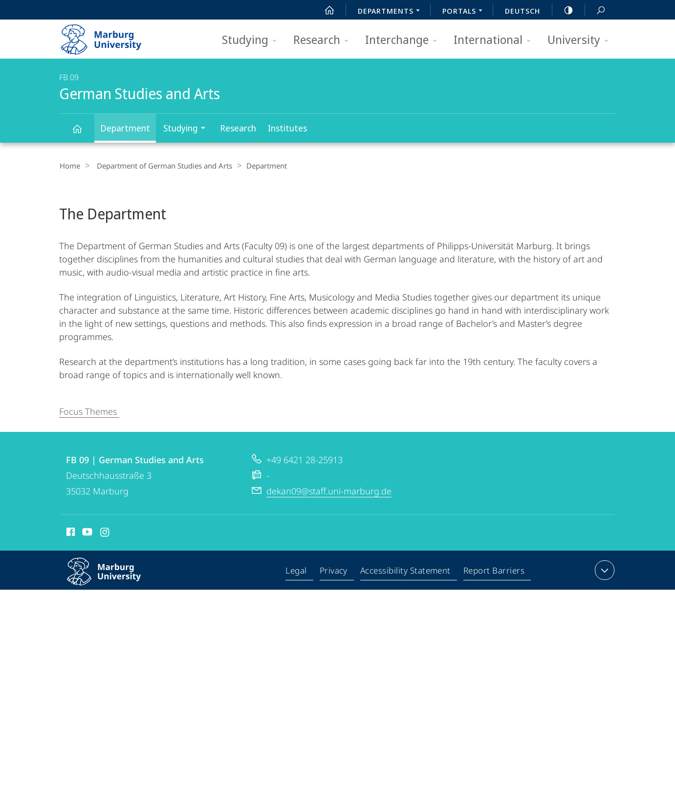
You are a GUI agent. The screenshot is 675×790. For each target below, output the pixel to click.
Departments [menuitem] (391, 12)
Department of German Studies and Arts (160, 166)
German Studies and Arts (82, 133)
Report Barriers (493, 571)
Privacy (335, 571)
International (495, 40)
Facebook (70, 533)
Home (69, 166)
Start (324, 10)
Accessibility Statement (406, 571)
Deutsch (522, 11)
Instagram (105, 533)
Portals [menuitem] (465, 12)
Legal (298, 571)
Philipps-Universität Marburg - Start (111, 36)
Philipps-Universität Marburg (114, 579)
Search (595, 10)
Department (125, 128)
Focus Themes (89, 411)
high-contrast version (563, 10)
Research (324, 40)
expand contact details (603, 569)
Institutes (287, 128)
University (581, 40)
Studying (252, 40)
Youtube (86, 533)
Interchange (404, 40)
